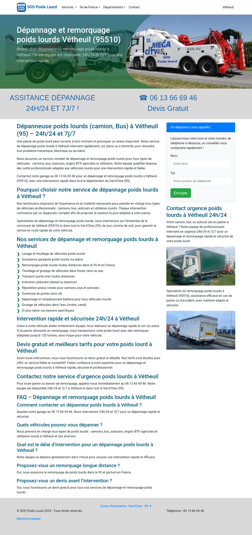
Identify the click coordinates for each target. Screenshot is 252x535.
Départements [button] (113, 7)
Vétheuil (228, 7)
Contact (134, 7)
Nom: (174, 156)
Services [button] (68, 7)
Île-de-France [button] (89, 7)
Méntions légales (29, 519)
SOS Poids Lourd (42, 7)
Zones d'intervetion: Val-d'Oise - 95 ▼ (126, 506)
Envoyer (181, 193)
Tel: (172, 173)
